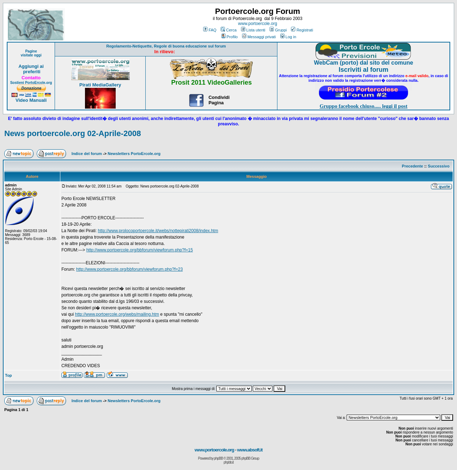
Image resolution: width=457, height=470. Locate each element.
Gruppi (278, 30)
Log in (288, 37)
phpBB (218, 458)
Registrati (302, 30)
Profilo (229, 37)
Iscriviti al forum (363, 69)
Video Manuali (30, 100)
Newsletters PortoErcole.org (134, 153)
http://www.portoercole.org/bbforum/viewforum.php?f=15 (139, 250)
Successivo (439, 166)
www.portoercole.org (257, 23)
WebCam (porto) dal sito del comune (363, 63)
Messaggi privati (259, 37)
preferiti (31, 71)
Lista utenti (253, 30)
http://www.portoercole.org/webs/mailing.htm (117, 314)
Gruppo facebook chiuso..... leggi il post (363, 106)
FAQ (209, 30)
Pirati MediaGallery (100, 85)
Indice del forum (86, 153)
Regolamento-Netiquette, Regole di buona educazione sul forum (166, 46)
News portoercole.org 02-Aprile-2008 (72, 133)
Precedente (412, 166)
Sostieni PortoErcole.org (31, 83)
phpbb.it (228, 462)
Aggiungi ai (31, 66)
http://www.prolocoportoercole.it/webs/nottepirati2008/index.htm (158, 230)
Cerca (228, 30)
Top (8, 375)
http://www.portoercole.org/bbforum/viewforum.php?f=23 (129, 269)
